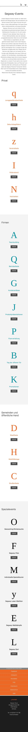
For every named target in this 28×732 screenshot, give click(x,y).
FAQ (14, 682)
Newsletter (14, 679)
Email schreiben (14, 714)
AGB (14, 693)
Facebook (14, 671)
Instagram (14, 675)
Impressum (14, 686)
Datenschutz (14, 690)
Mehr (14, 105)
